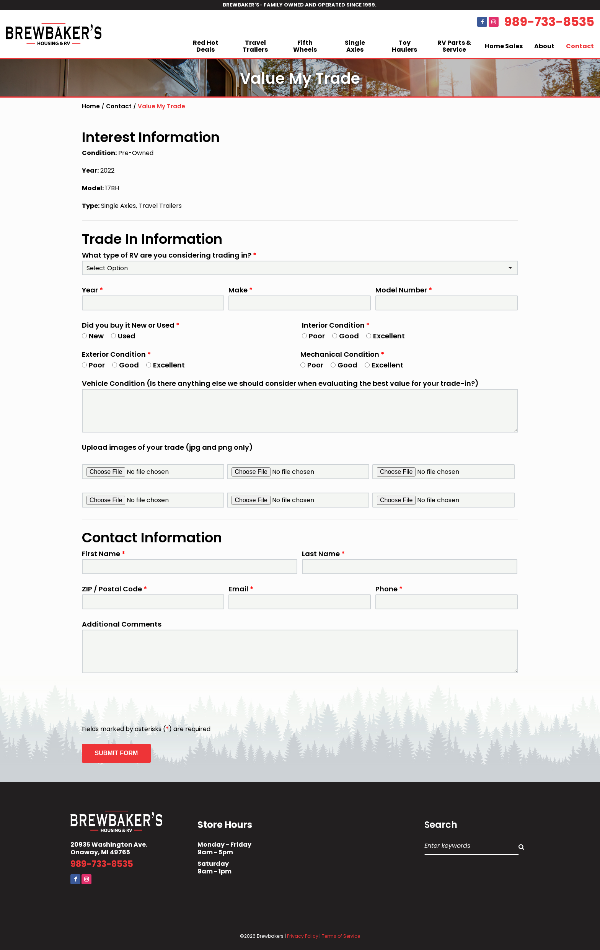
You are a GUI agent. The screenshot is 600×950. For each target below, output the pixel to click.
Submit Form (116, 753)
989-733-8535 (549, 22)
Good (345, 336)
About (544, 46)
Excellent (385, 336)
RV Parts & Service (454, 46)
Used (123, 336)
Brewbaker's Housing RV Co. (53, 34)
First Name (103, 553)
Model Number (403, 290)
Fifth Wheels (305, 46)
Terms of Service (341, 936)
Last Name (323, 553)
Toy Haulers (404, 46)
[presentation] (140, 700)
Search (440, 824)
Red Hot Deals (205, 46)
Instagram (494, 22)
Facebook (482, 22)
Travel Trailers (255, 46)
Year (92, 290)
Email (240, 589)
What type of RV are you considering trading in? (169, 255)
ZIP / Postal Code (114, 589)
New (93, 336)
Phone (389, 589)
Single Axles (355, 46)
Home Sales (504, 46)
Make (240, 290)
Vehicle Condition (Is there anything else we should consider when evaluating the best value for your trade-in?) (280, 383)
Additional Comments (121, 624)
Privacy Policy (302, 936)
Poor (313, 336)
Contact (580, 46)
